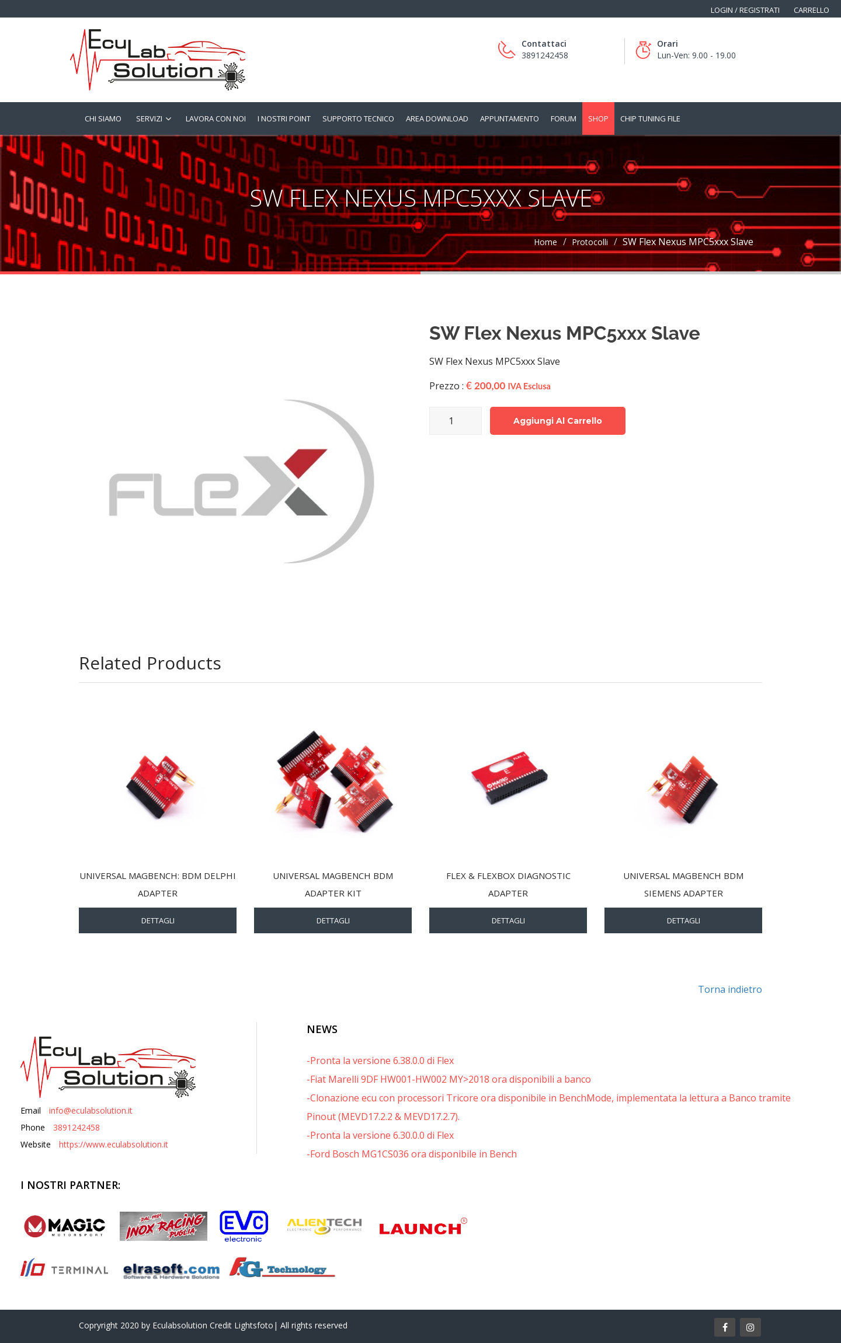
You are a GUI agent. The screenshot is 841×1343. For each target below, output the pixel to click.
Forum (563, 118)
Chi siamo (103, 118)
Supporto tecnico (358, 118)
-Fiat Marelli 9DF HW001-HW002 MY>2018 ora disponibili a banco (449, 1079)
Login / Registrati (745, 10)
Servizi (149, 118)
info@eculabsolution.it (91, 1110)
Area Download (437, 118)
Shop (598, 118)
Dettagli (158, 920)
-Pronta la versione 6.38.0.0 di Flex (380, 1060)
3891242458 (76, 1127)
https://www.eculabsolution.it (113, 1144)
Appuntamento (509, 118)
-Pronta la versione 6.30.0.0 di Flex (380, 1135)
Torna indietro (730, 989)
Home (545, 241)
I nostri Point (284, 118)
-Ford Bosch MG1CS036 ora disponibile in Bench (412, 1153)
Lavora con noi (216, 118)
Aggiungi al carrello (557, 421)
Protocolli (590, 241)
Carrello (811, 10)
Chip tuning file (650, 118)
